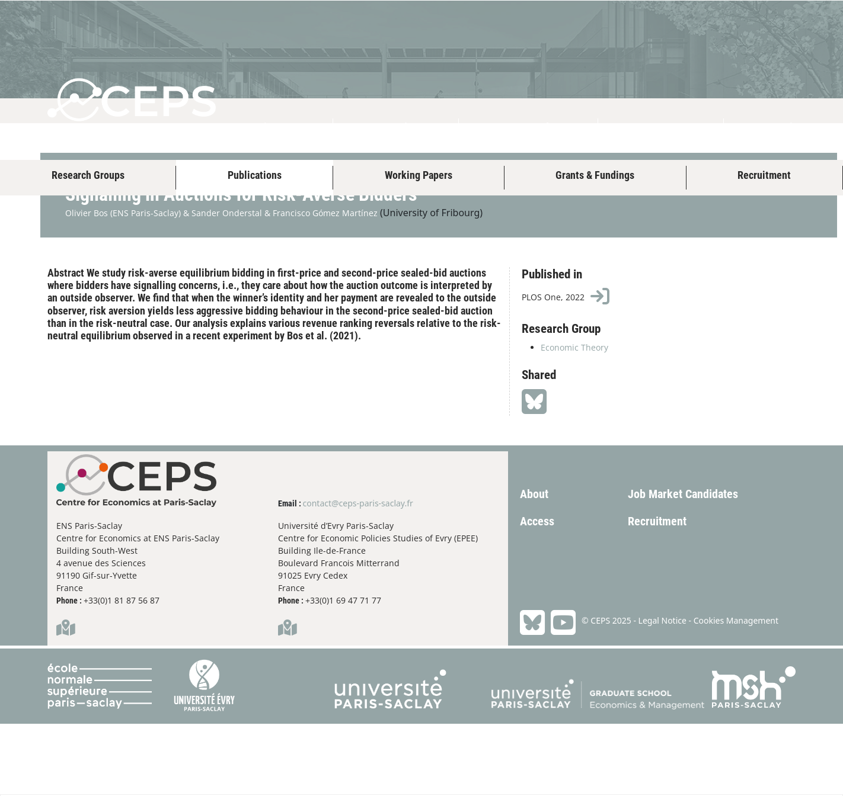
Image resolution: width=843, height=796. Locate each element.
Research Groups (88, 175)
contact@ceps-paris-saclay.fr (358, 575)
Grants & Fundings (594, 175)
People (395, 128)
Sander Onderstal (226, 285)
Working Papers (418, 175)
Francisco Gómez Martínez (325, 285)
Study (783, 128)
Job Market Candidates (683, 566)
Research (528, 128)
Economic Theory (574, 419)
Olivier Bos (86, 285)
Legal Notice (662, 692)
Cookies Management (736, 692)
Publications (255, 175)
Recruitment (764, 175)
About (272, 128)
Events (661, 128)
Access (537, 593)
